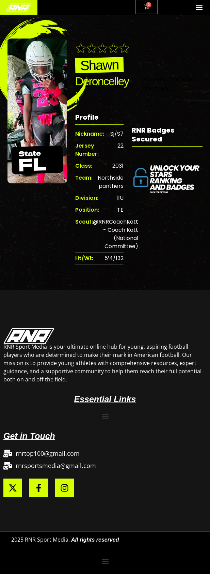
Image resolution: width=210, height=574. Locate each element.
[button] (199, 7)
